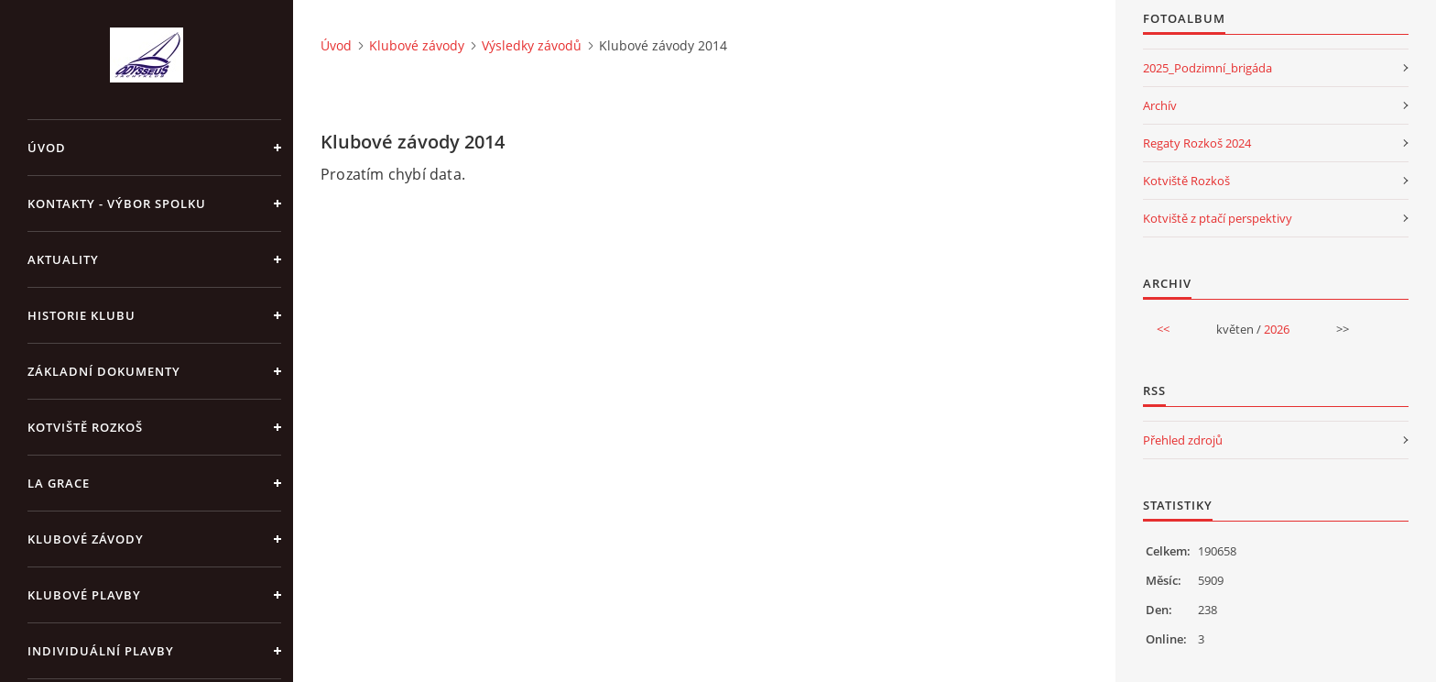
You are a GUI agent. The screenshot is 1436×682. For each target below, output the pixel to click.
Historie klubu (81, 315)
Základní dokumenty (103, 371)
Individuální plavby (100, 651)
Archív (1160, 105)
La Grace (58, 483)
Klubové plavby (84, 595)
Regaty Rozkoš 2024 (1197, 143)
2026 (1276, 329)
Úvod (46, 147)
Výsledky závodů (532, 45)
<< (1163, 329)
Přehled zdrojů (1183, 440)
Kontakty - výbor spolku (116, 203)
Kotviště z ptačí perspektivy (1217, 218)
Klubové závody (85, 539)
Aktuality (63, 259)
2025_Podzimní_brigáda (1207, 68)
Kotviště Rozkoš (85, 427)
